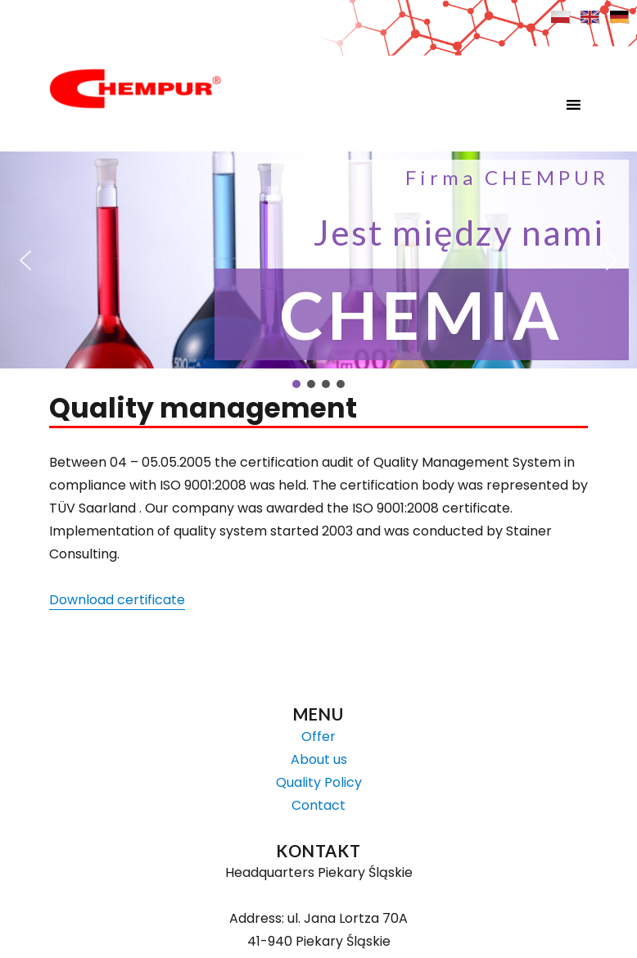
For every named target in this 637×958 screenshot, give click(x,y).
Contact (318, 805)
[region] (318, 271)
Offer (318, 736)
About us (319, 759)
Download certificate (117, 599)
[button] (542, 104)
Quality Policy (319, 782)
